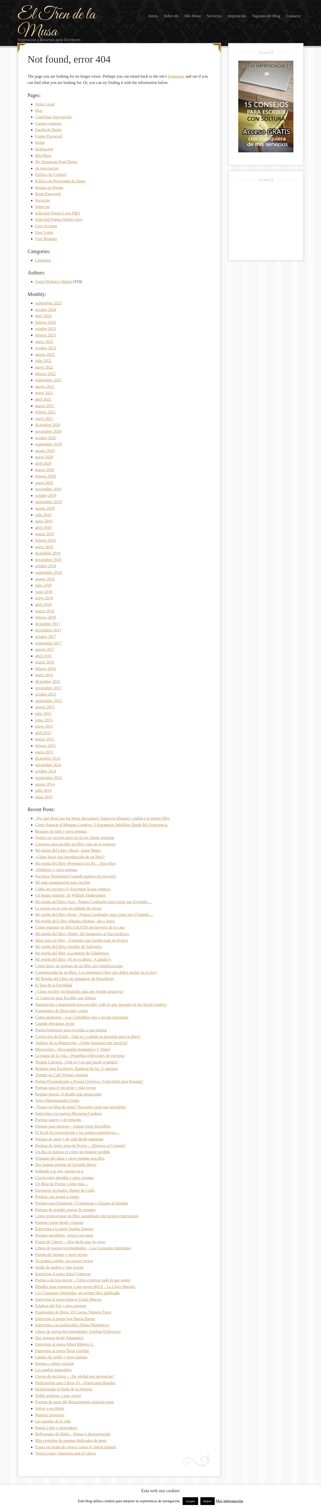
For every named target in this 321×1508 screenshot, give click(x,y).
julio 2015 (43, 713)
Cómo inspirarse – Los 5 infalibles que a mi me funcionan (81, 1017)
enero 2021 (44, 418)
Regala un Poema (49, 187)
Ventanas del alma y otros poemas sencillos (70, 1158)
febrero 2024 (45, 322)
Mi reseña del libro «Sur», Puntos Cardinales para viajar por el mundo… (93, 902)
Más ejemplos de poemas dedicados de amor (71, 1440)
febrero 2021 (45, 412)
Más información (229, 1501)
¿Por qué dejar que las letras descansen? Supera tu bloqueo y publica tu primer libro (102, 818)
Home (40, 142)
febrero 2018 (45, 617)
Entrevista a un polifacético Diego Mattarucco (72, 1325)
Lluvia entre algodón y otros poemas (64, 1177)
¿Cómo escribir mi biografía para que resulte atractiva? (79, 991)
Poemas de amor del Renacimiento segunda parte (74, 1402)
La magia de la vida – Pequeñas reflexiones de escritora (79, 1055)
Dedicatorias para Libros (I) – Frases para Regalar (75, 1383)
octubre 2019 (45, 495)
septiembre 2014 (48, 778)
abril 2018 (43, 604)
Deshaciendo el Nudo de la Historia (63, 1389)
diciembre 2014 (47, 758)
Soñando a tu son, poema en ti (59, 1171)
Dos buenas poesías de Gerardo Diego (65, 1164)
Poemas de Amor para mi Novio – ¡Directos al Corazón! (80, 1145)
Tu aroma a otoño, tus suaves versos (64, 1261)
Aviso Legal (44, 104)
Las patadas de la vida (52, 1421)
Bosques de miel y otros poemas (61, 831)
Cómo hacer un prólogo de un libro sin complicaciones (79, 966)
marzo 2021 (44, 406)
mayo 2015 (44, 726)
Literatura (43, 260)
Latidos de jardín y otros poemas (61, 1357)
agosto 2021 (45, 386)
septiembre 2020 (48, 444)
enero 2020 (44, 483)
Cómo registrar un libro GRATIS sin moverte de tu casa (80, 927)
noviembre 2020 (48, 431)
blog (38, 110)
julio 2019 (43, 515)
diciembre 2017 (47, 624)
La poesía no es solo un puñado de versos (68, 908)
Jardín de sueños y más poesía (59, 1267)
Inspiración (44, 149)
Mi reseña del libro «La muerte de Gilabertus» (72, 953)
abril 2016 (43, 656)
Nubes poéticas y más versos (58, 1395)
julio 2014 (43, 790)
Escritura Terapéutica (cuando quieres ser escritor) (75, 876)
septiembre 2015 (48, 701)
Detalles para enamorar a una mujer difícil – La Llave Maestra (85, 1286)
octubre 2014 (45, 771)
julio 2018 (43, 585)
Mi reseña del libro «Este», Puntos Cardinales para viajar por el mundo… (94, 914)
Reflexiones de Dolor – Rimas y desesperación (72, 1434)
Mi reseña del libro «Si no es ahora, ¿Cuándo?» (73, 959)
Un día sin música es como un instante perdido (72, 1152)
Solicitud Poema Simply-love (58, 219)
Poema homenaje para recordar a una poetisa (71, 1030)
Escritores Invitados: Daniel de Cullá (64, 1190)
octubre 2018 (45, 566)
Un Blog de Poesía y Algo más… (61, 1184)
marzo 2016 (44, 662)
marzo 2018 (44, 611)
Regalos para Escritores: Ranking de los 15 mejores (76, 1068)
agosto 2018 (45, 579)
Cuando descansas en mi (54, 1023)
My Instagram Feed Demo (56, 162)
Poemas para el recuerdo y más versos (65, 1088)
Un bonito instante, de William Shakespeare (70, 895)
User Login (44, 232)
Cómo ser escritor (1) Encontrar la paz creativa (72, 889)
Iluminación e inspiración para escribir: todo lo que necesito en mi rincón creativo (101, 1004)
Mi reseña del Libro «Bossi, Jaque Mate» (68, 850)
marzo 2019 (44, 534)
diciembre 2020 (47, 425)
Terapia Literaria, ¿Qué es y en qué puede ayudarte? (76, 1062)
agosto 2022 (45, 354)
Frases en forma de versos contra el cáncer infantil (75, 1447)
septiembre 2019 (48, 502)
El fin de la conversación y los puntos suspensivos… (77, 1132)
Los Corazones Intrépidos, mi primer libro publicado (77, 1293)
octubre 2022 (45, 348)
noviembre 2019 (48, 489)
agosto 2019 (45, 508)
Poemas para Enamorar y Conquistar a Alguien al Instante (81, 1203)
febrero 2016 (45, 669)
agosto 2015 (45, 707)
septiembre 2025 (48, 303)
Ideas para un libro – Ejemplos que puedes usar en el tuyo (81, 940)
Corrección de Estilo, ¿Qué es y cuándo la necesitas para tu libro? (87, 1036)
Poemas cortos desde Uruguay (59, 1222)
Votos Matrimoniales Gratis (57, 1100)
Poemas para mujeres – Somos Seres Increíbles (73, 1126)
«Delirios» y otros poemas (56, 870)
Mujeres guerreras (49, 1415)
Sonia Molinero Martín (53, 281)
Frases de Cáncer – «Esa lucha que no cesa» (70, 1242)
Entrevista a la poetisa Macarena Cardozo (68, 1113)
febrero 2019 (45, 540)
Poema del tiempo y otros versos (61, 1254)
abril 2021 (43, 399)
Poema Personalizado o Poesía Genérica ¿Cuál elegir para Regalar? (89, 1081)
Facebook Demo (48, 130)
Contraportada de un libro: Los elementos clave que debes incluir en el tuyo (95, 972)
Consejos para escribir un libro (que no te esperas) (75, 844)
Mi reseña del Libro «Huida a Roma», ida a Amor (75, 921)
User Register (46, 239)
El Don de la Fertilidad (53, 985)
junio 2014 (43, 797)
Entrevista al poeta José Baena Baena (65, 1319)
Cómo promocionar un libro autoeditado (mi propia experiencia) (86, 1216)
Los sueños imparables (53, 1370)
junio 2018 (43, 592)
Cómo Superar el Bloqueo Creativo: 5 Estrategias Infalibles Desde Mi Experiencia (101, 825)
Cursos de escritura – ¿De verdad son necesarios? (74, 1376)
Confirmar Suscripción (53, 117)
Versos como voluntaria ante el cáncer (65, 1453)
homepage (176, 76)
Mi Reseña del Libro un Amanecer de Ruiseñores (74, 979)
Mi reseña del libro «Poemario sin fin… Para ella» (75, 863)
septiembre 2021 (48, 380)
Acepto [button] (190, 1501)
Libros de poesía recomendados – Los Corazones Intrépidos (83, 1248)
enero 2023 (44, 342)
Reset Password (47, 194)
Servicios (42, 200)
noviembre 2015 (48, 688)
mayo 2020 (44, 457)
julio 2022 (43, 361)
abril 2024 (43, 316)
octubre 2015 (45, 694)
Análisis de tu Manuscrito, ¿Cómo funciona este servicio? (81, 1043)
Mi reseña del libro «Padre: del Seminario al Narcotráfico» (82, 934)
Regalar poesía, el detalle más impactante (68, 1094)
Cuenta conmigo (48, 123)
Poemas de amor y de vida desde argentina (69, 1139)
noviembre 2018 (48, 560)
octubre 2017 (45, 636)
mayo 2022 (44, 367)
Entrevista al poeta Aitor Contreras (63, 1274)
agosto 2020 (45, 451)
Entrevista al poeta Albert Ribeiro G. (64, 1344)
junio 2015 (43, 720)
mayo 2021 (44, 393)
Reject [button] (207, 1501)
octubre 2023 (45, 329)
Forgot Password (48, 136)
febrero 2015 (45, 745)
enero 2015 (44, 752)
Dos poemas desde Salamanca (59, 1338)
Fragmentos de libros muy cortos (61, 1011)
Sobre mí (42, 206)
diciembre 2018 (47, 553)
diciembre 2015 (47, 681)
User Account (46, 226)
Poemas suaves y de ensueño (58, 1120)
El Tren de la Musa (57, 23)
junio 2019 (43, 521)
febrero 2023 (45, 335)
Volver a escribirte (49, 1408)
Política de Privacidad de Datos (60, 181)
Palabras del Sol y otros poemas (60, 1306)
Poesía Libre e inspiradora (56, 1428)
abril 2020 (43, 463)
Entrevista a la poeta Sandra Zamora (64, 1229)
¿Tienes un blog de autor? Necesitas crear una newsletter (80, 1107)
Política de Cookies (50, 174)
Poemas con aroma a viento (57, 1197)
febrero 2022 (45, 374)
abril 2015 (43, 733)
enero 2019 (44, 547)
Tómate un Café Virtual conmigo (61, 1075)
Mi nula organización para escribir (62, 882)
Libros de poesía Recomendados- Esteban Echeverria (78, 1331)
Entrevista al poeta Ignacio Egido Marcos (68, 1299)
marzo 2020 (44, 470)
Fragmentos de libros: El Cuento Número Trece (73, 1312)
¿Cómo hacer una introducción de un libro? (70, 857)
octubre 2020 (45, 438)
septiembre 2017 (48, 643)
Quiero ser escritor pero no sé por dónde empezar (74, 837)
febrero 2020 (45, 476)
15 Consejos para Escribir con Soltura (65, 998)
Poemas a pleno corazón (54, 1363)
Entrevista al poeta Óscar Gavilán (62, 1351)
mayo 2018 (44, 598)
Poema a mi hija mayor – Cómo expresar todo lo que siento (82, 1280)
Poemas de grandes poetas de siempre (65, 1210)
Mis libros (43, 155)
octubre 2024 (45, 309)
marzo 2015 (44, 739)
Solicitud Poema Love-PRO (57, 213)
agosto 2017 (45, 649)
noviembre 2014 (48, 765)
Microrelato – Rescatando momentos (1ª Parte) (72, 1049)
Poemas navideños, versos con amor (64, 1235)
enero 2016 (44, 675)
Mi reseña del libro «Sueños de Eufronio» (68, 946)
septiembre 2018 (48, 572)
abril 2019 (43, 527)
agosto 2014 (45, 784)
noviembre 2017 (48, 630)
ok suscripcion (46, 168)
